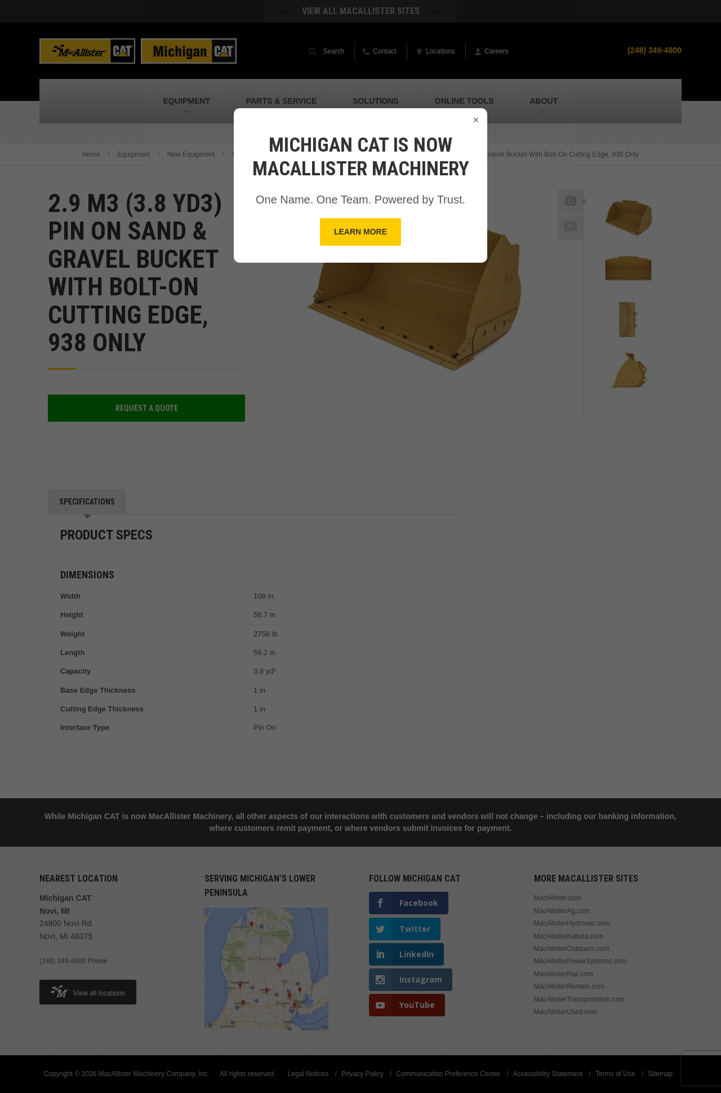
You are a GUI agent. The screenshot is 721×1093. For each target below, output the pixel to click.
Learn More (360, 231)
